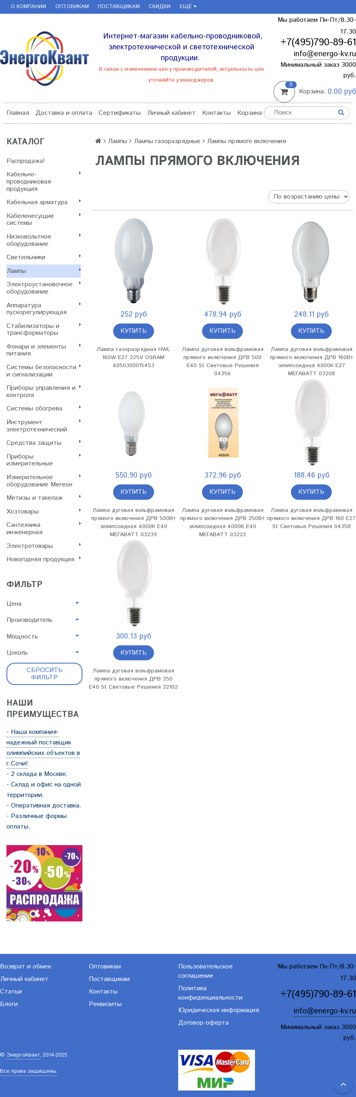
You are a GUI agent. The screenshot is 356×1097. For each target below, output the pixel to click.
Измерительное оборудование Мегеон (43, 481)
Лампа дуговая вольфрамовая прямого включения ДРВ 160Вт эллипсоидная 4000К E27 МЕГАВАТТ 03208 (311, 361)
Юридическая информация (218, 1010)
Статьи (11, 991)
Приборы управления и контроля (43, 391)
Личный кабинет (171, 113)
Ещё (188, 7)
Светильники (43, 257)
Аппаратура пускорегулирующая (43, 309)
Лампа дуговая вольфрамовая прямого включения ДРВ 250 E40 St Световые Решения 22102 (133, 679)
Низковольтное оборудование (43, 240)
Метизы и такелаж (43, 498)
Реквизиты (105, 1004)
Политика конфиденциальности (210, 993)
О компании (28, 7)
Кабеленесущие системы (43, 219)
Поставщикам (119, 7)
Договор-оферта (203, 1022)
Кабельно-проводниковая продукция (43, 181)
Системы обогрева (43, 408)
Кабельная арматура (43, 202)
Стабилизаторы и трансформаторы (43, 329)
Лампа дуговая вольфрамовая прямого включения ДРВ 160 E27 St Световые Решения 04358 (311, 518)
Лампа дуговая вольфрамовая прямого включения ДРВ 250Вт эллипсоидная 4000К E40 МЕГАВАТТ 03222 (222, 522)
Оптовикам (72, 7)
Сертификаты (120, 113)
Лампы (43, 271)
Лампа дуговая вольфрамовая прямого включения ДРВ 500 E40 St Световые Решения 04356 (222, 361)
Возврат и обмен (25, 966)
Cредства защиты (43, 443)
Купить (133, 331)
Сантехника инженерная (43, 528)
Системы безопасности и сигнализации (43, 371)
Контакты (216, 113)
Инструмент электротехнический (43, 426)
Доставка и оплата (64, 113)
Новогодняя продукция (43, 559)
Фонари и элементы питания (43, 350)
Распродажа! (25, 161)
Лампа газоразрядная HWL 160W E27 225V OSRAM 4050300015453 (133, 357)
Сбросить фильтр (45, 674)
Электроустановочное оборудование (43, 288)
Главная (17, 113)
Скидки (160, 7)
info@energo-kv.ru (325, 54)
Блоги (9, 1004)
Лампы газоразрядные (167, 141)
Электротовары (43, 546)
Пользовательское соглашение (205, 971)
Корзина (249, 113)
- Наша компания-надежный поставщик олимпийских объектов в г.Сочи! (43, 747)
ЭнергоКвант (23, 1055)
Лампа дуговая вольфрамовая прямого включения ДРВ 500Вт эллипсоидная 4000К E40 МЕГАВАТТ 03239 (133, 522)
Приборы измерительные (43, 460)
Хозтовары (43, 511)
